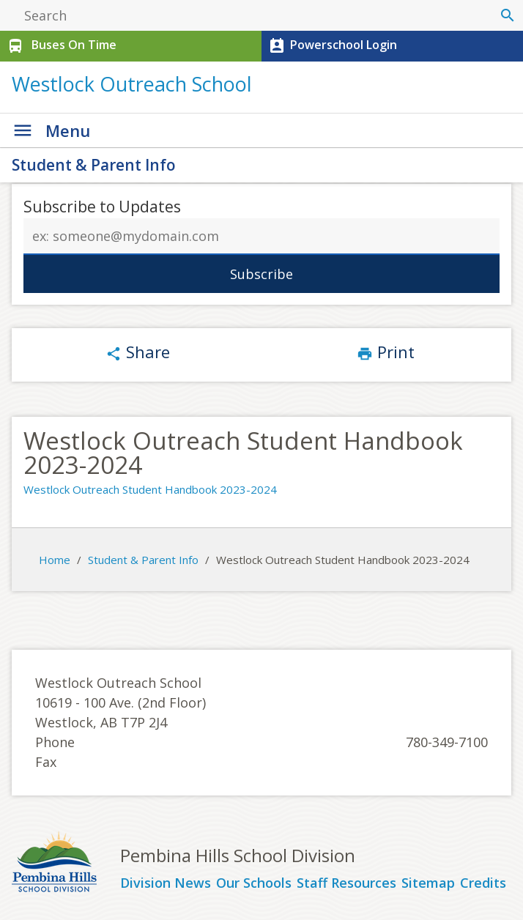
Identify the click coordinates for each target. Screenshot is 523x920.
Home (54, 559)
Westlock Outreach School (132, 83)
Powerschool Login (331, 46)
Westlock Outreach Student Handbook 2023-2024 (150, 489)
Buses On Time (60, 46)
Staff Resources (346, 883)
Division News (165, 883)
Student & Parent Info (94, 165)
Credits (483, 883)
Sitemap (428, 883)
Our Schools (254, 883)
